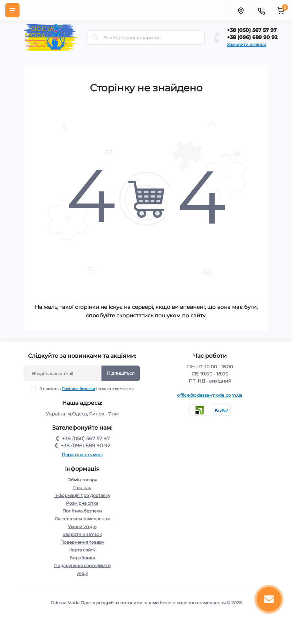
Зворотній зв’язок (82, 534)
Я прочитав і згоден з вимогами (86, 388)
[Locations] (240, 10)
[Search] (95, 37)
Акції (82, 573)
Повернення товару (82, 542)
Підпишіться (120, 373)
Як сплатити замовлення (82, 518)
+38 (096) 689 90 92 (252, 37)
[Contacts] (261, 10)
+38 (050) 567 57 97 (252, 30)
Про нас (82, 487)
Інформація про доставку (82, 495)
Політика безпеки (78, 388)
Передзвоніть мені (82, 454)
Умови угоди (82, 526)
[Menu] (12, 10)
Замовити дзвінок (246, 44)
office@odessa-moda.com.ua (210, 395)
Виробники (82, 557)
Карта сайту (82, 550)
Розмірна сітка (82, 503)
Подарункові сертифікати (82, 565)
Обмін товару (82, 479)
